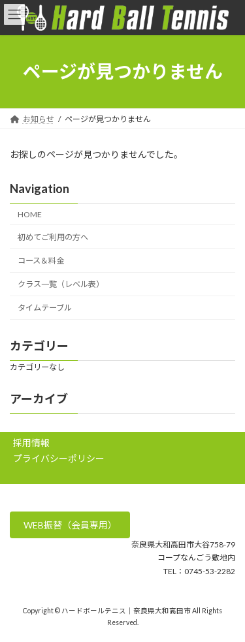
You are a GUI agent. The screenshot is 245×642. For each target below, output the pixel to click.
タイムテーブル (45, 308)
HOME (30, 214)
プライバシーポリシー (59, 458)
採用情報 (31, 442)
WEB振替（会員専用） (70, 524)
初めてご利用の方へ (53, 237)
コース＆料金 (41, 261)
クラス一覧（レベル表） (61, 284)
